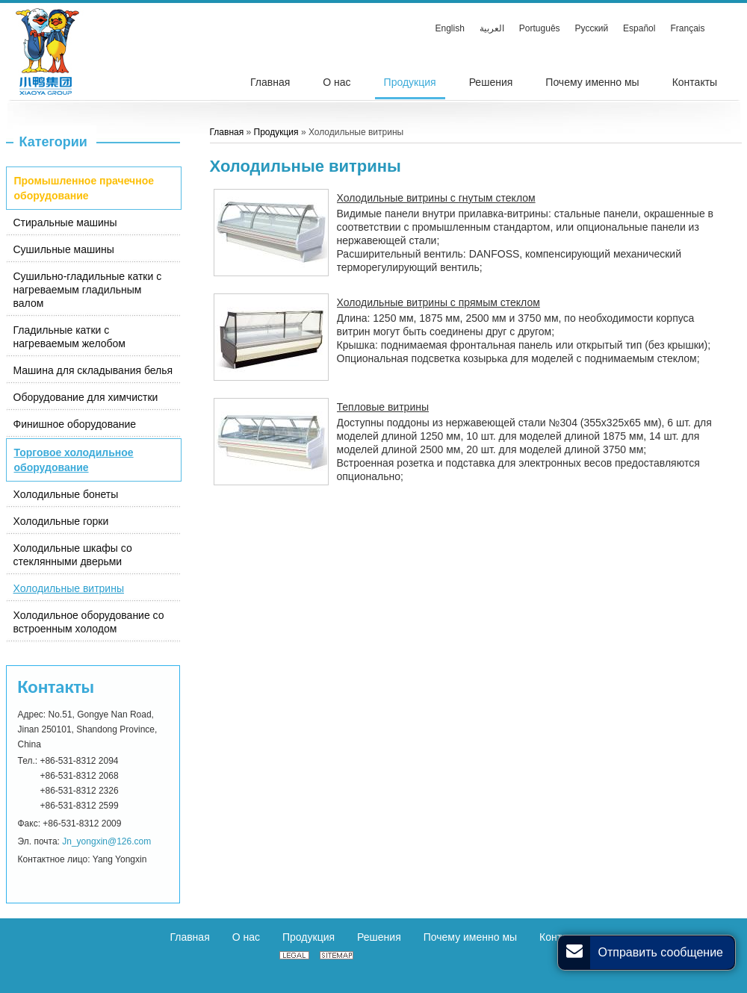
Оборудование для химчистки (85, 397)
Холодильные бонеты (66, 494)
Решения (379, 937)
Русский (592, 28)
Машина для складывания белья (93, 370)
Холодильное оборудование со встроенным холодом (88, 622)
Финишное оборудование (75, 424)
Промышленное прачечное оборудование (84, 188)
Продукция (276, 132)
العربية (492, 28)
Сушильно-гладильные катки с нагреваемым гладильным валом (87, 289)
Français (687, 28)
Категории (53, 141)
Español (639, 28)
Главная (227, 132)
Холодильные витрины (68, 588)
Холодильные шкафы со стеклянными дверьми (72, 554)
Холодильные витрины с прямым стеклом (438, 302)
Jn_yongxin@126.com (106, 841)
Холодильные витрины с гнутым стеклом (436, 198)
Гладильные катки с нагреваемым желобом (69, 336)
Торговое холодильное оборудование (74, 459)
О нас (246, 937)
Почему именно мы (470, 937)
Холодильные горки (61, 521)
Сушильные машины (63, 249)
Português (539, 28)
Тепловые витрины (383, 407)
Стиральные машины (65, 222)
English (450, 28)
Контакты (56, 686)
